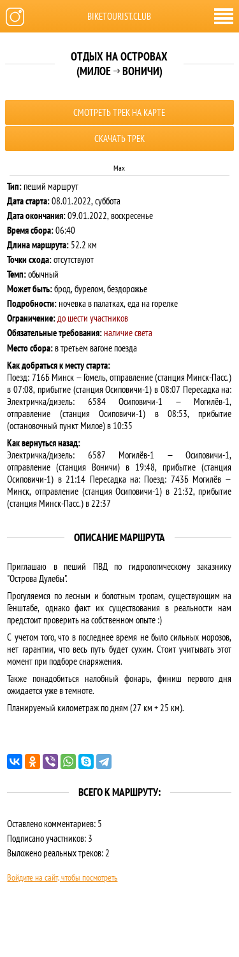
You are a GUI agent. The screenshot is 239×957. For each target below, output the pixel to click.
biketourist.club (119, 16)
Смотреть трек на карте (119, 112)
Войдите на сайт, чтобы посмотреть (62, 877)
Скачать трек (119, 138)
